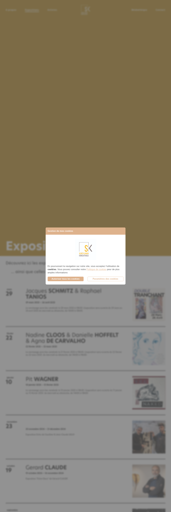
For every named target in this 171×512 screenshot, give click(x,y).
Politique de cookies (96, 269)
